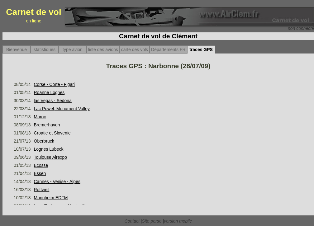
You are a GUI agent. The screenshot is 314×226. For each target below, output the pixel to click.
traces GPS (201, 49)
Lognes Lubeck (49, 149)
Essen (40, 173)
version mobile (178, 221)
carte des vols (134, 49)
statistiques (44, 49)
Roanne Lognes (49, 92)
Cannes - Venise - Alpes (57, 181)
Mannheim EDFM (51, 197)
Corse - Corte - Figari (54, 84)
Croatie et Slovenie (52, 132)
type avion (73, 49)
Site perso (151, 221)
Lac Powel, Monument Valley (62, 108)
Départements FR (168, 49)
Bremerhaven (47, 124)
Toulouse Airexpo (50, 157)
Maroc (40, 116)
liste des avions (103, 49)
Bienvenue (16, 49)
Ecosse (41, 165)
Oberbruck (44, 141)
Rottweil (42, 189)
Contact (132, 221)
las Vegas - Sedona (53, 100)
